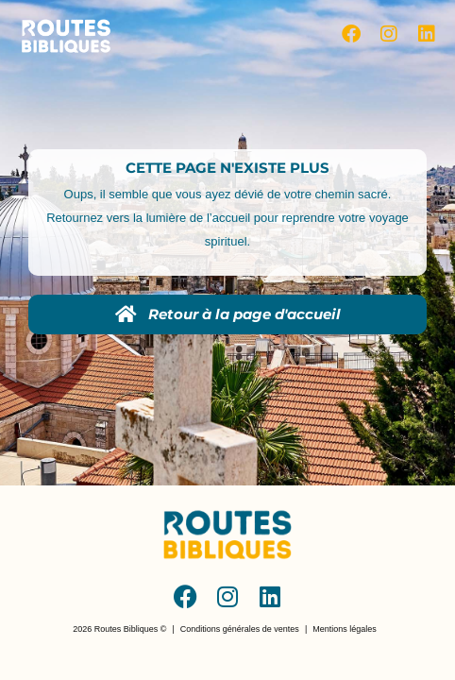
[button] (119, 629)
